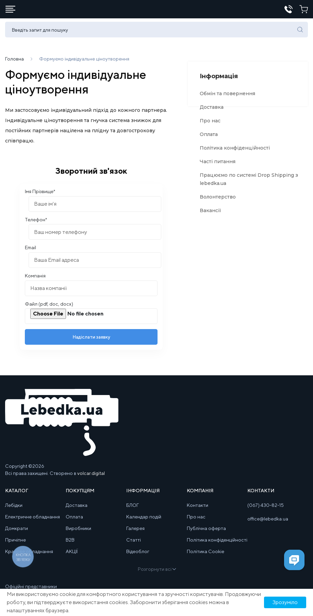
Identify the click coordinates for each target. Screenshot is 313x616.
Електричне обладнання (32, 521)
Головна (14, 63)
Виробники (78, 532)
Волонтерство (218, 201)
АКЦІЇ (72, 555)
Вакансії (210, 214)
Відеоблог (137, 555)
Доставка (212, 111)
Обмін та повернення (227, 98)
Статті (133, 544)
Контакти (197, 509)
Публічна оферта (206, 532)
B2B (70, 544)
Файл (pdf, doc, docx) (49, 308)
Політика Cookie (205, 555)
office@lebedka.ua (267, 523)
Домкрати (16, 532)
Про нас (210, 125)
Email (30, 251)
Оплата (209, 138)
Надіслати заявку (91, 341)
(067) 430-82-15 (265, 509)
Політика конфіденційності (235, 152)
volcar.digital (91, 477)
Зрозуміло (285, 602)
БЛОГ (132, 509)
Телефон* (36, 223)
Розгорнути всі (156, 573)
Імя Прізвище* (40, 195)
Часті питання (217, 165)
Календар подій (143, 521)
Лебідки (13, 509)
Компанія (35, 280)
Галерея (135, 532)
